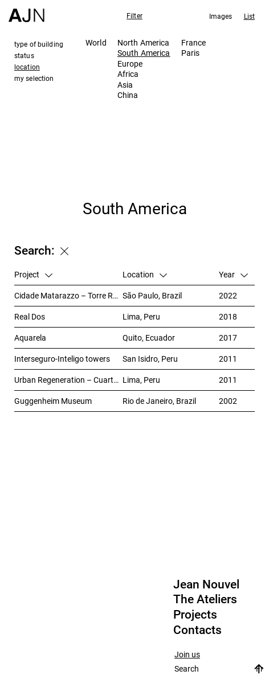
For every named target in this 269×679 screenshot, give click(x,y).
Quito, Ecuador (149, 337)
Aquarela (30, 337)
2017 (228, 337)
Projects (195, 614)
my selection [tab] (34, 78)
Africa (128, 73)
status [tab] (24, 55)
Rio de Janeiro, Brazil (159, 400)
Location (145, 274)
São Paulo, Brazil (152, 295)
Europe (130, 63)
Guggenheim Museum (53, 400)
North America (143, 42)
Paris (190, 52)
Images (221, 16)
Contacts (197, 630)
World (96, 42)
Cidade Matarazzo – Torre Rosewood (68, 295)
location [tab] (27, 66)
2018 (228, 316)
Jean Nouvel (206, 584)
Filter (134, 15)
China (127, 94)
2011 (228, 358)
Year (233, 274)
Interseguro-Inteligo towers (62, 358)
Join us (187, 655)
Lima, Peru (141, 316)
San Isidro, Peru (150, 358)
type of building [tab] (38, 43)
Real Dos (29, 316)
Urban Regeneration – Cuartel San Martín (68, 379)
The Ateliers (205, 599)
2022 (228, 295)
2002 (228, 400)
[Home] (26, 11)
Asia (125, 84)
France (193, 42)
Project (33, 274)
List (249, 16)
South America (143, 52)
